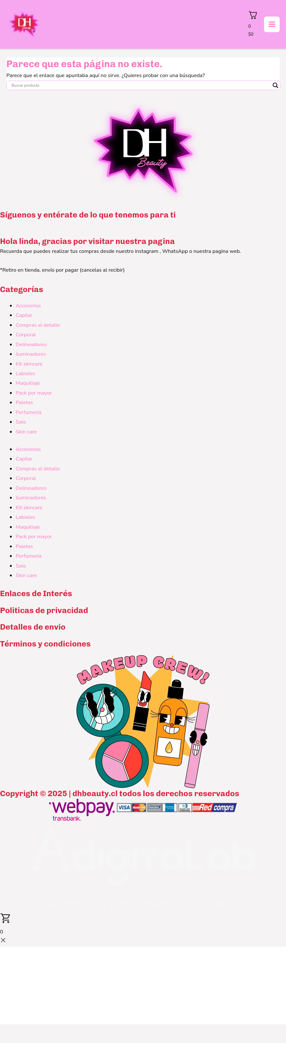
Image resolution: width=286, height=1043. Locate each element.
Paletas (24, 403)
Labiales (25, 374)
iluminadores (31, 355)
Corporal (26, 335)
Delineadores (31, 345)
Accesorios (28, 306)
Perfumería (28, 413)
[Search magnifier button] (275, 86)
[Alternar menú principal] (272, 25)
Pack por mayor (34, 393)
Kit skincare (29, 364)
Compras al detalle (38, 326)
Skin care (26, 432)
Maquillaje (28, 384)
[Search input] (140, 86)
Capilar (24, 316)
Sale (21, 423)
